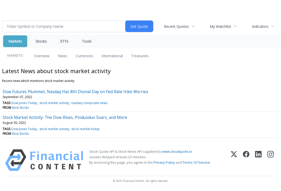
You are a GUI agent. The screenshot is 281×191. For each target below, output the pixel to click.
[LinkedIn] (258, 160)
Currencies (84, 55)
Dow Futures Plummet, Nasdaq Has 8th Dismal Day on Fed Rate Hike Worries (75, 91)
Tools (87, 41)
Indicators (260, 26)
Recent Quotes (176, 26)
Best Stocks (20, 107)
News (62, 55)
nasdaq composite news (89, 103)
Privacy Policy (164, 162)
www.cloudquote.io (177, 151)
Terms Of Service (196, 162)
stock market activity (54, 103)
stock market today (85, 129)
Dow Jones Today (24, 103)
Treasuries (140, 55)
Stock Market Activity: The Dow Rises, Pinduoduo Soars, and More (65, 117)
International (112, 55)
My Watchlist (220, 26)
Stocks (41, 41)
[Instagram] (270, 160)
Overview (42, 55)
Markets (15, 41)
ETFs (64, 41)
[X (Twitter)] (234, 160)
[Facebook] (246, 160)
